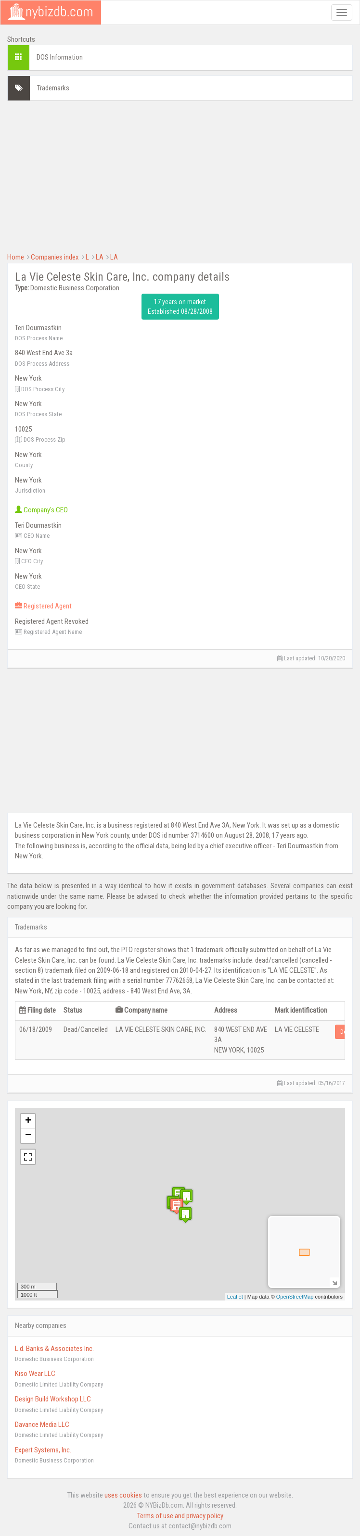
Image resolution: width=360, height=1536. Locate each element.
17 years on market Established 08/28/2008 (180, 306)
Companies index (55, 257)
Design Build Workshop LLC (53, 1399)
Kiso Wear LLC (35, 1373)
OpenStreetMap (295, 1297)
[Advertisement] (180, 175)
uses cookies (123, 1495)
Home (15, 257)
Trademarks (53, 88)
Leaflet (235, 1297)
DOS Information (60, 57)
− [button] (28, 1135)
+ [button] (28, 1121)
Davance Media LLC (42, 1424)
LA (99, 257)
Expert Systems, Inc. (43, 1450)
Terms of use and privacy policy (180, 1515)
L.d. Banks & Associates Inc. (54, 1348)
